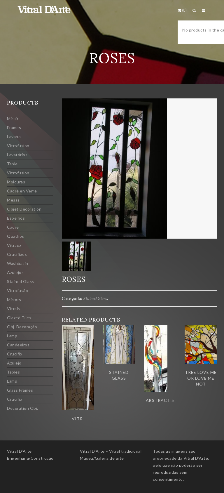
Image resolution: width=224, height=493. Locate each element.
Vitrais (13, 308)
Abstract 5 (160, 400)
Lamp (12, 335)
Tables (13, 371)
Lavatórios (17, 154)
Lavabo (14, 136)
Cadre (13, 227)
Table (12, 163)
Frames (14, 127)
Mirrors (14, 299)
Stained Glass (20, 281)
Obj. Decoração (22, 326)
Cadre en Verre (22, 190)
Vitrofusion (18, 145)
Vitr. (78, 418)
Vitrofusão (17, 290)
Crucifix (14, 353)
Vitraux (14, 245)
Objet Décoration (24, 208)
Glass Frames (20, 390)
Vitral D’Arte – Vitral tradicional (110, 451)
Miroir (12, 118)
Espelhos (16, 218)
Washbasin (17, 263)
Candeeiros (18, 344)
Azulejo (14, 362)
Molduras (16, 181)
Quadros (15, 236)
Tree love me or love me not (201, 378)
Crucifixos (17, 254)
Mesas (13, 199)
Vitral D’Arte (19, 451)
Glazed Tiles (19, 317)
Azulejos (15, 272)
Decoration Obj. (22, 408)
